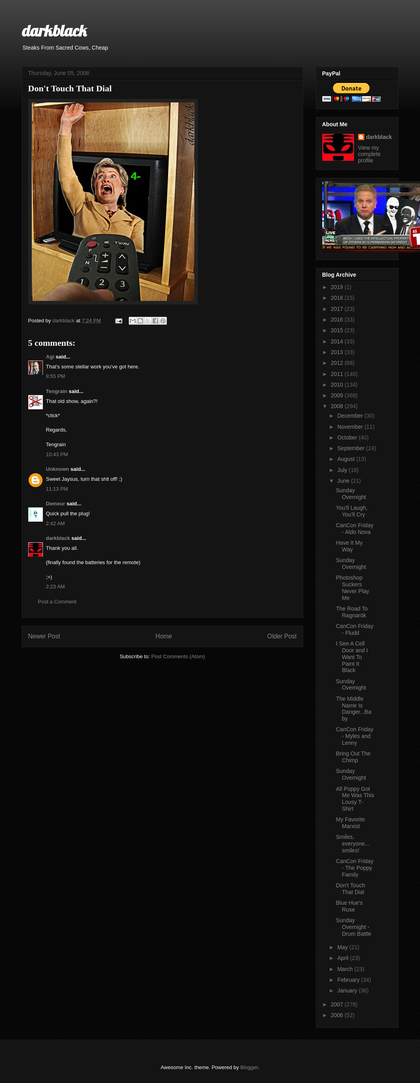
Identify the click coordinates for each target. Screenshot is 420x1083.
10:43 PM (57, 454)
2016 (338, 319)
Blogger (249, 1067)
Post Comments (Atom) (178, 656)
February (349, 980)
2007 (338, 1004)
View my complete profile (369, 154)
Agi (50, 357)
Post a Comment (57, 602)
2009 (338, 395)
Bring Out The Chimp (353, 756)
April (343, 958)
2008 (338, 406)
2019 (338, 287)
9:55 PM (55, 376)
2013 (338, 352)
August (346, 459)
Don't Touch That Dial (350, 888)
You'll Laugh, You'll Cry (351, 511)
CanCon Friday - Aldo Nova (354, 528)
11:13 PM (57, 489)
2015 (338, 330)
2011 (338, 374)
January (348, 990)
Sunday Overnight (351, 493)
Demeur (55, 504)
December (350, 415)
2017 (338, 309)
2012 (338, 363)
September (351, 448)
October (348, 437)
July (343, 470)
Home (163, 636)
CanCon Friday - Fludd (354, 629)
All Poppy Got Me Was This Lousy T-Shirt (355, 799)
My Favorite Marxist (350, 822)
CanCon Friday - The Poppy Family (354, 868)
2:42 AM (55, 523)
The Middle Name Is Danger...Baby (353, 709)
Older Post (282, 636)
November (350, 427)
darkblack (54, 30)
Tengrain (57, 391)
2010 (338, 385)
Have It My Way (349, 546)
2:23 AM (55, 587)
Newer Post (44, 636)
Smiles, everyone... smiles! (352, 844)
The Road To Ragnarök (352, 612)
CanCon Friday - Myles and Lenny (354, 736)
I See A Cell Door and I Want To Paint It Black (352, 656)
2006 (338, 1015)
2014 (338, 341)
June (344, 481)
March (345, 969)
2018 (338, 298)
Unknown (58, 469)
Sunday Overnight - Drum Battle (353, 927)
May (343, 947)
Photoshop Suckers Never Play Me (352, 587)
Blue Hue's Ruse (349, 906)
